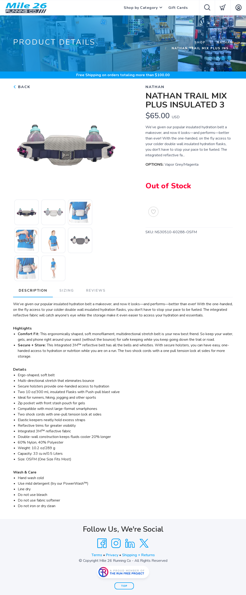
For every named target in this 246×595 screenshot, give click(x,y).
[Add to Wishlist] (153, 212)
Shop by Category (141, 7)
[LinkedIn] (130, 543)
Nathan (225, 42)
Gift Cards (178, 7)
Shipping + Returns (138, 555)
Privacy (112, 555)
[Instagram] (116, 543)
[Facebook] (102, 543)
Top (124, 586)
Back (21, 87)
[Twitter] (144, 543)
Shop (200, 42)
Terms (96, 555)
